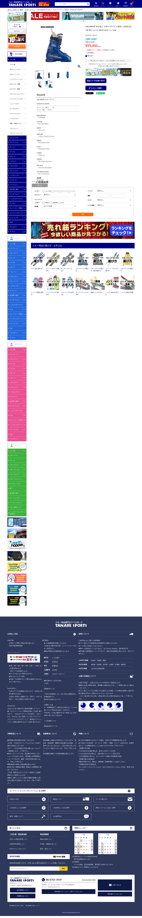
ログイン (17, 31)
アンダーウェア (14, 194)
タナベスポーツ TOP (15, 10)
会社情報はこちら (23, 890)
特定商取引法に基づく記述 (16, 905)
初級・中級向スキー (16, 123)
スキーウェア (14, 170)
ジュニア (72, 191)
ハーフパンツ (14, 184)
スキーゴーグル (14, 469)
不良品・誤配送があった (48, 844)
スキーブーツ (30, 10)
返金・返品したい (46, 849)
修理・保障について (16, 816)
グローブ (12, 156)
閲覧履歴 (125, 4)
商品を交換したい (46, 839)
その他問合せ (57, 816)
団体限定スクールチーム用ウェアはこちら (68, 891)
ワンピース (13, 180)
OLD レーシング (15, 74)
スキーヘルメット (15, 479)
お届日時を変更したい (17, 844)
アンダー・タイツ (15, 484)
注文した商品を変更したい (19, 839)
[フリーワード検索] (59, 199)
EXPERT (94, 39)
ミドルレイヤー (14, 175)
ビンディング (14, 137)
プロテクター (14, 166)
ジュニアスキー (14, 118)
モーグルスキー (14, 108)
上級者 (88, 39)
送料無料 (55, 202)
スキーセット (14, 128)
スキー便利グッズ (15, 507)
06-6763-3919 (54, 879)
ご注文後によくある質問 (61, 807)
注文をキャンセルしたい (18, 849)
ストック (12, 147)
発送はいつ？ (57, 799)
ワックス (12, 203)
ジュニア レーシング (16, 79)
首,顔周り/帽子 (14, 189)
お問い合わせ (116, 885)
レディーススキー (15, 113)
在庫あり (47, 202)
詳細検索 (96, 4)
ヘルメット (13, 161)
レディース (64, 191)
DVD (11, 222)
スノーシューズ (14, 498)
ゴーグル (12, 152)
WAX (11, 309)
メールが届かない (102, 799)
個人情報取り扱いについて (33, 905)
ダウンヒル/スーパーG (17, 94)
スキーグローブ (14, 474)
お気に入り (118, 4)
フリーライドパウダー (17, 99)
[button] (32, 16)
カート (132, 5)
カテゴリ (103, 4)
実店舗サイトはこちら (115, 894)
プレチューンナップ (16, 133)
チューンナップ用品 (16, 208)
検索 (88, 4)
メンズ (56, 191)
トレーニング (14, 217)
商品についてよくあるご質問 (106, 807)
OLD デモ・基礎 (15, 89)
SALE (62, 202)
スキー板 (12, 59)
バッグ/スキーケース (16, 199)
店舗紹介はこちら (23, 896)
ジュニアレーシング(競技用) (16, 513)
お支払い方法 (14, 799)
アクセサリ (13, 227)
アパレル (12, 231)
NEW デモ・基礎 (15, 84)
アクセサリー (14, 333)
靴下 (11, 488)
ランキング (110, 4)
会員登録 (17, 46)
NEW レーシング (15, 69)
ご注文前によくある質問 (18, 807)
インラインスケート (16, 213)
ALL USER (48, 191)
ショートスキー (14, 104)
